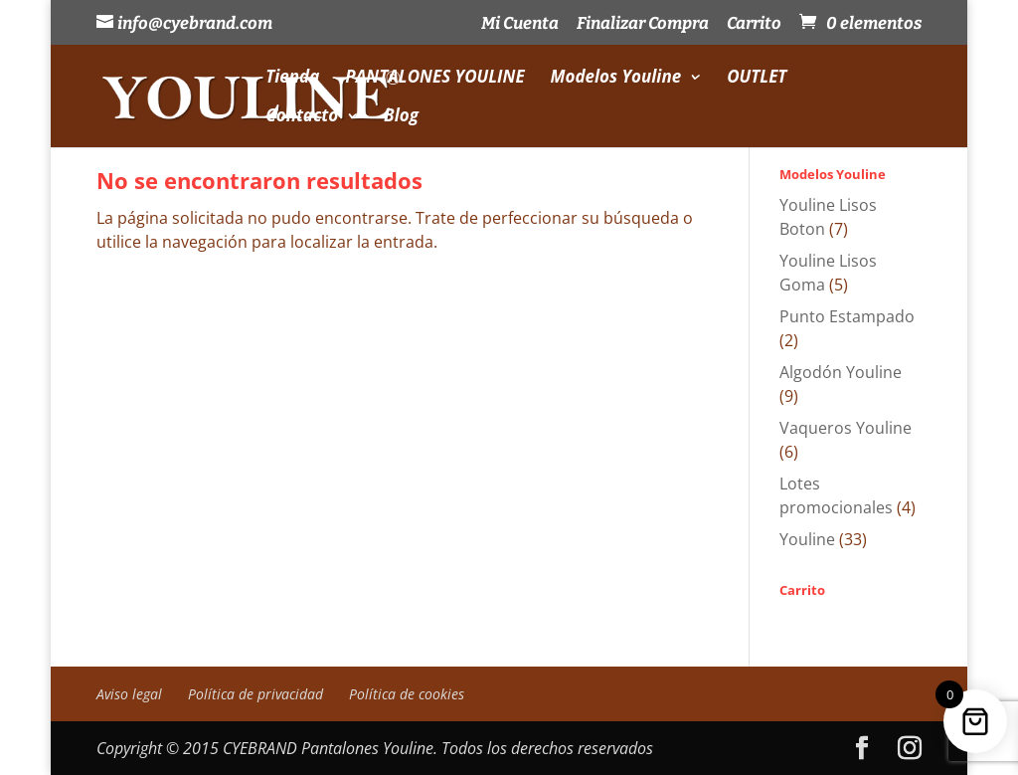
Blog (401, 117)
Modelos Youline (616, 79)
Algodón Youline (840, 372)
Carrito (754, 24)
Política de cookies (406, 693)
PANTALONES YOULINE (434, 79)
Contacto (301, 117)
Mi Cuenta (520, 24)
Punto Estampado (847, 316)
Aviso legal (129, 693)
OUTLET (756, 79)
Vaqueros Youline (845, 428)
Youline (807, 539)
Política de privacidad (255, 693)
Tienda (292, 79)
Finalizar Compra (643, 24)
